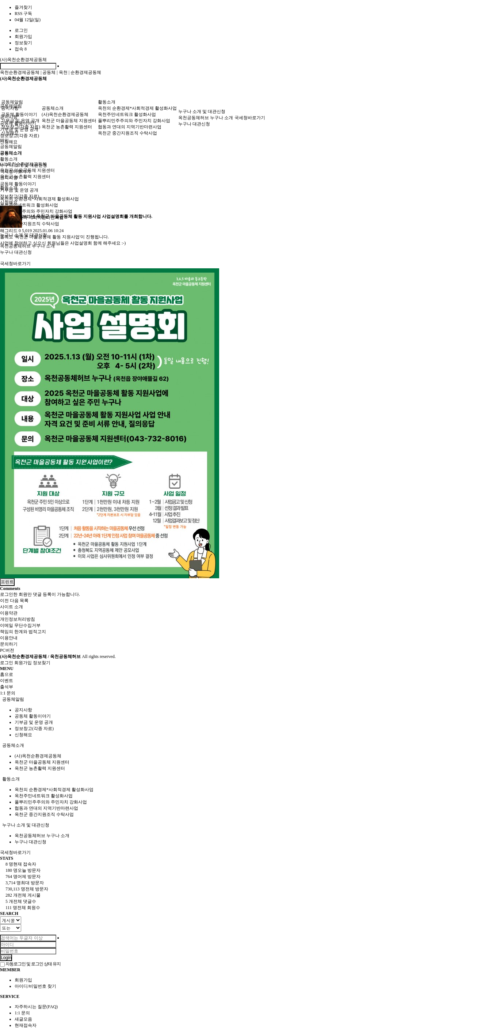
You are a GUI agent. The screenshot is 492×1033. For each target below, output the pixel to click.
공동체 (49, 72)
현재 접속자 (20, 864)
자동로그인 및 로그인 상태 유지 (30, 963)
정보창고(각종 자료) (19, 135)
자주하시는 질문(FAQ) (36, 1006)
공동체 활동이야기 (19, 114)
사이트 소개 (11, 606)
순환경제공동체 (85, 72)
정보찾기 (23, 42)
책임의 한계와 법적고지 (23, 631)
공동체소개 (53, 108)
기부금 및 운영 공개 (20, 120)
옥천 (63, 72)
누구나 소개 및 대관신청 (201, 111)
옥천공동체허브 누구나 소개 (205, 117)
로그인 (21, 30)
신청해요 (9, 141)
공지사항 (10, 108)
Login (6, 957)
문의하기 (9, 644)
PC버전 (7, 650)
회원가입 (23, 36)
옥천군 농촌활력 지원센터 (25, 176)
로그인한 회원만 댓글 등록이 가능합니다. (40, 594)
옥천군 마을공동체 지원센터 (69, 120)
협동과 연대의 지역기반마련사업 (129, 126)
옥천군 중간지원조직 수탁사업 (127, 133)
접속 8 (21, 49)
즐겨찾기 (23, 7)
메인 (4, 140)
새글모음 (23, 1019)
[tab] (246, 699)
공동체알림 (12, 102)
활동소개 (106, 102)
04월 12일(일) (28, 19)
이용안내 (9, 637)
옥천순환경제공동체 (19, 72)
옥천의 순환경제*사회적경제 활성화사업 (39, 198)
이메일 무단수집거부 (20, 625)
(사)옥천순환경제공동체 (23, 59)
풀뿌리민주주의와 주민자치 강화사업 (134, 120)
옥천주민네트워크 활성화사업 (29, 205)
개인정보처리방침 (17, 619)
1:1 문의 (22, 1012)
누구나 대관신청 (16, 252)
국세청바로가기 (15, 263)
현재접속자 (26, 1025)
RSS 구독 (23, 13)
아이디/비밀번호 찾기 (35, 986)
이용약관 (9, 613)
